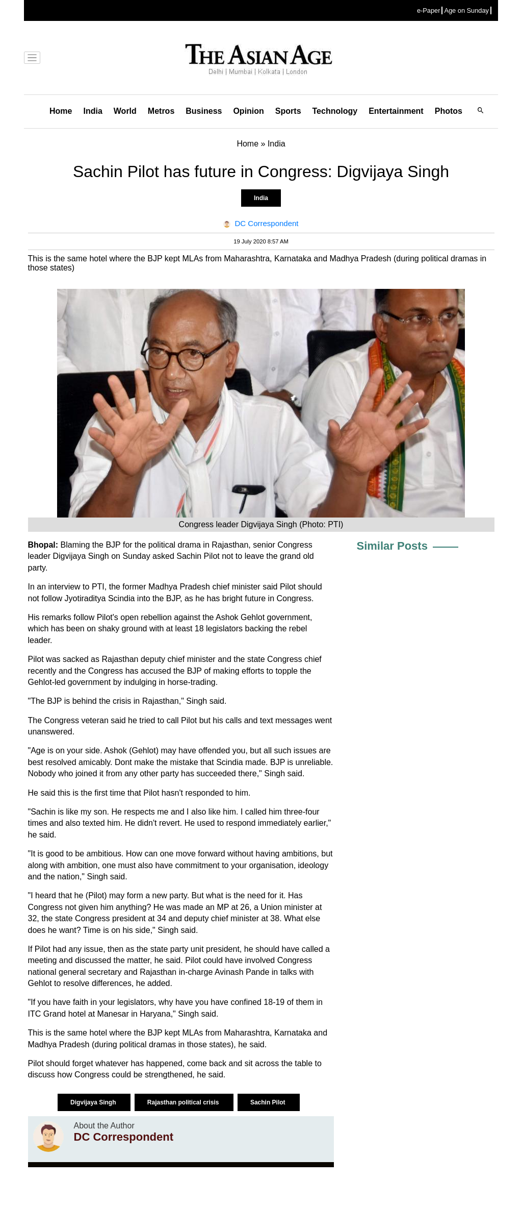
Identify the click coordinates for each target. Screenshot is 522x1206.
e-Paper (428, 10)
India (92, 111)
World (125, 111)
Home (60, 111)
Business (204, 111)
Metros (161, 111)
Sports (288, 111)
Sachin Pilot (268, 1102)
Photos (448, 111)
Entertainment (396, 111)
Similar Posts (392, 545)
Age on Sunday (466, 10)
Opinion (248, 111)
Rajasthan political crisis (184, 1102)
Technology (335, 111)
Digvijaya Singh (94, 1102)
